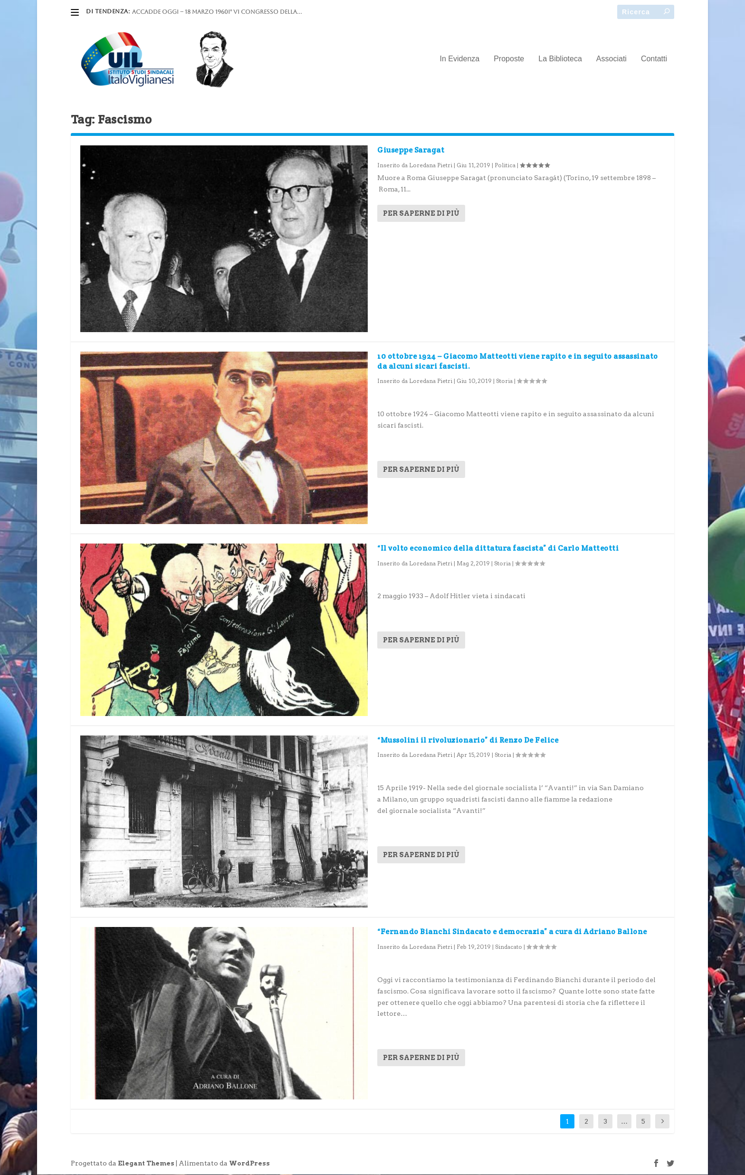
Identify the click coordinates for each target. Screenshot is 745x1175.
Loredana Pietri (430, 165)
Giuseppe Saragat (410, 150)
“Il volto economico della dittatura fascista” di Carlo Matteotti (498, 548)
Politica (505, 165)
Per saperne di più (421, 214)
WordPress (249, 1163)
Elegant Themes (146, 1163)
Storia (504, 381)
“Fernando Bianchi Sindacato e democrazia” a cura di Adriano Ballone (512, 932)
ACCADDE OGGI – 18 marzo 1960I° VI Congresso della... (217, 12)
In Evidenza (460, 59)
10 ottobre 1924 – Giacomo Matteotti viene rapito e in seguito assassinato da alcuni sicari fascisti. (517, 362)
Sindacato (508, 947)
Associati (611, 59)
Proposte (509, 59)
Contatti (654, 59)
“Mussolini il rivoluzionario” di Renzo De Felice (467, 740)
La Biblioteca (560, 59)
